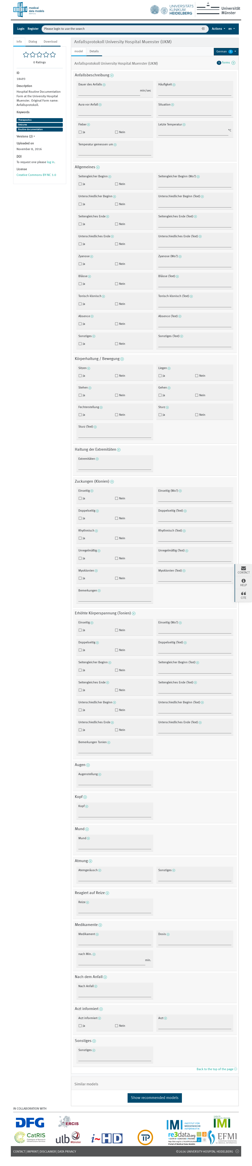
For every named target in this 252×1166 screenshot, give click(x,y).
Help (243, 582)
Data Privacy (67, 1151)
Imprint (32, 1151)
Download (50, 41)
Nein (121, 132)
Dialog (33, 41)
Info (19, 41)
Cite (243, 595)
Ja (83, 132)
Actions (217, 29)
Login (20, 29)
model (78, 51)
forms (226, 63)
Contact (19, 1151)
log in (50, 162)
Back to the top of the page (217, 1069)
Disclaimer (48, 1151)
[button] (226, 51)
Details (94, 51)
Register (33, 29)
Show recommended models (155, 1098)
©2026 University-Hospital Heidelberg (204, 1151)
